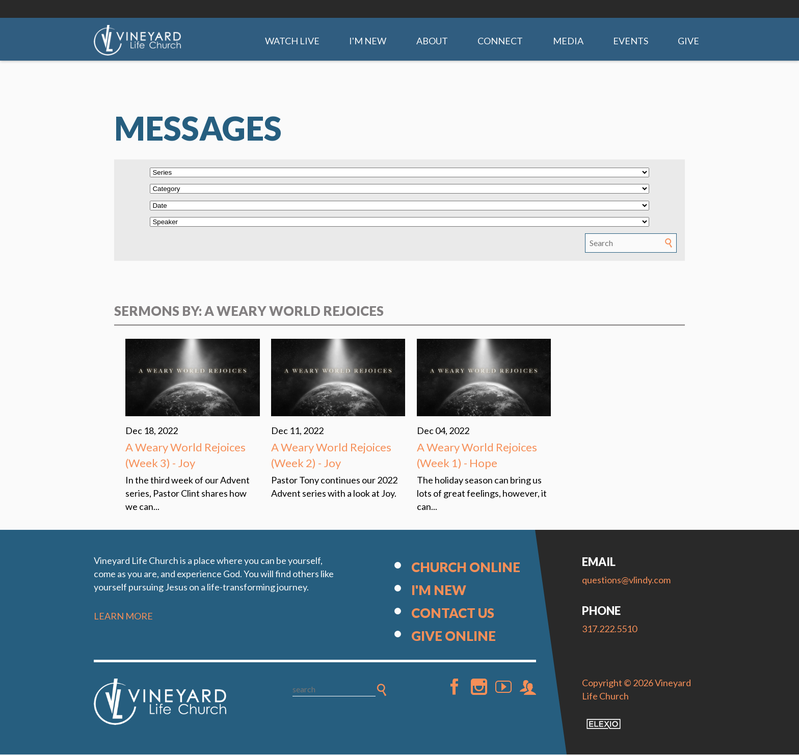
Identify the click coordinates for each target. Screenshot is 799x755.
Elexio (603, 724)
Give (688, 40)
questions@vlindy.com (626, 580)
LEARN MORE (123, 616)
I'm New (367, 40)
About (432, 40)
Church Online (465, 567)
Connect (500, 40)
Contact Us (452, 613)
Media (568, 40)
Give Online (453, 636)
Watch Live (292, 40)
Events (630, 40)
